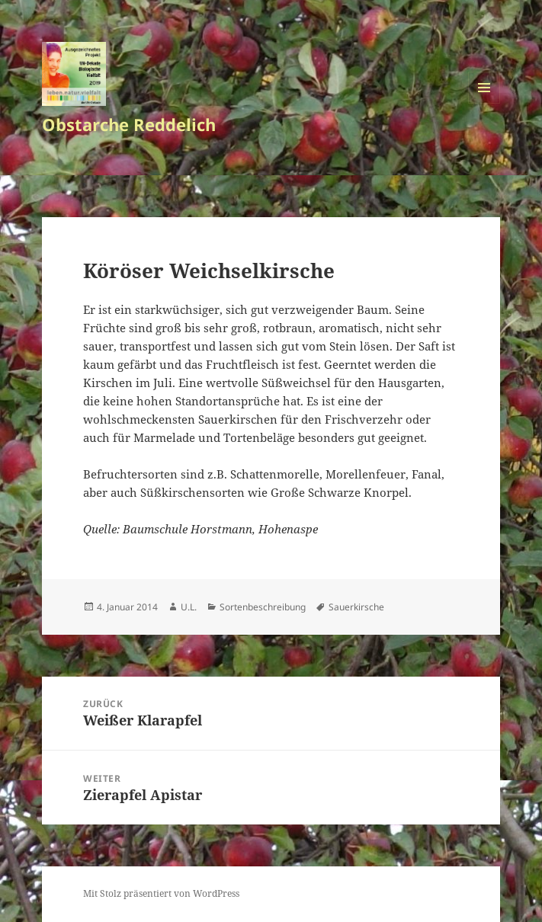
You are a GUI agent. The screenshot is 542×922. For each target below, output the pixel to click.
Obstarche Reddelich (129, 124)
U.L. (189, 606)
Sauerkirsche (356, 606)
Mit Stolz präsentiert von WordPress (161, 893)
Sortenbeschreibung (263, 606)
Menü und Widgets (484, 103)
